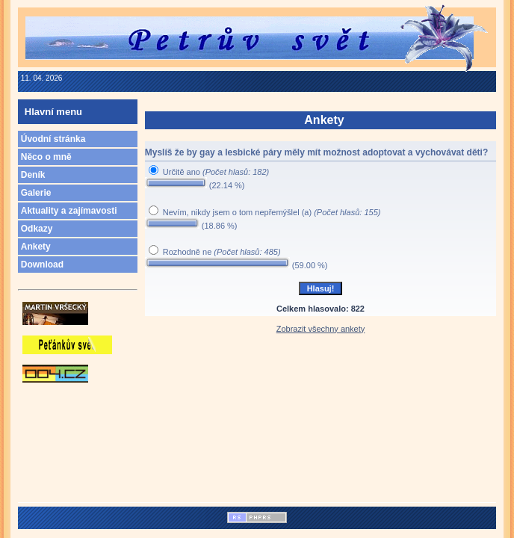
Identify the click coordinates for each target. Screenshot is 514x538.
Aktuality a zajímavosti (69, 210)
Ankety (36, 246)
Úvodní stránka (53, 139)
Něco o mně (46, 157)
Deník (33, 175)
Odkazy (37, 228)
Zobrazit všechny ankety (320, 328)
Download (42, 264)
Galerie (36, 193)
